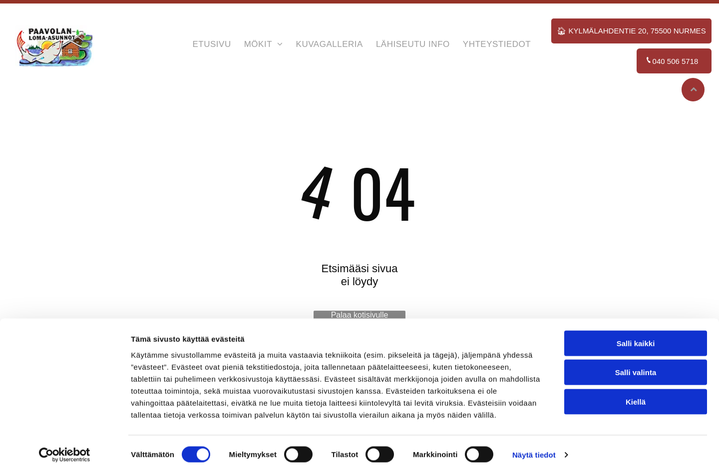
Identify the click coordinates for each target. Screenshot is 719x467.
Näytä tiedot (534, 447)
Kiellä (636, 394)
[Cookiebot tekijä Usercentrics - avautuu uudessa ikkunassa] (64, 447)
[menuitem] (211, 46)
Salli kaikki (636, 335)
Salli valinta (636, 364)
